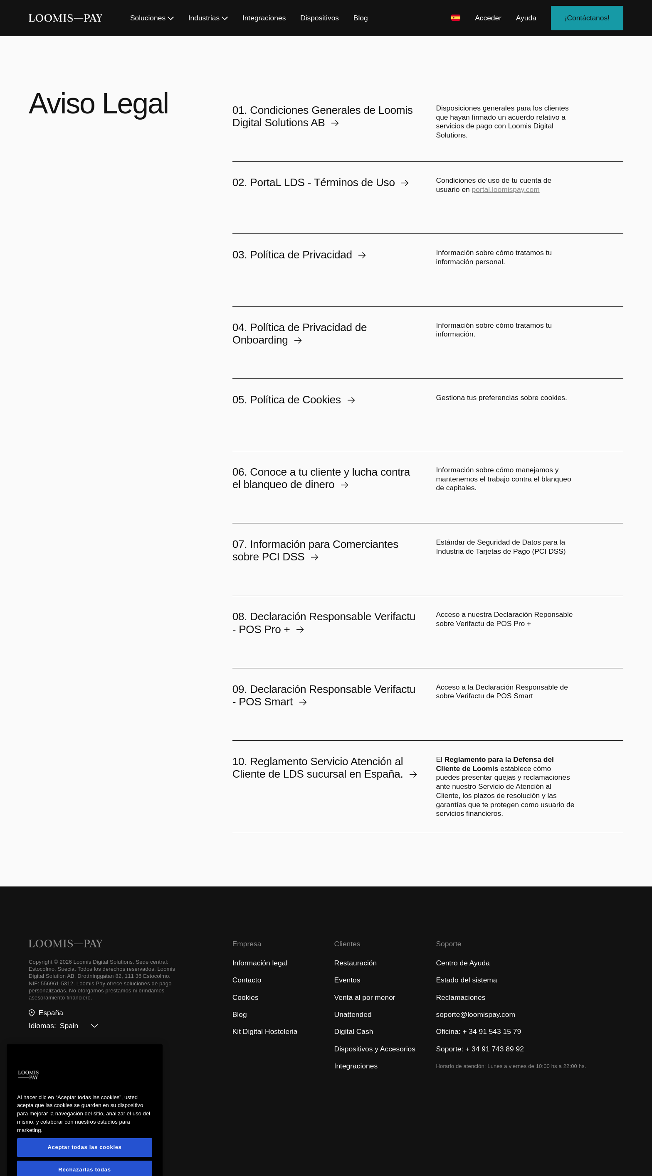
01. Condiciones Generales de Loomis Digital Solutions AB (322, 116)
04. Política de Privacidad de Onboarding (299, 333)
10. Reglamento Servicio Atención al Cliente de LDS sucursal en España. (324, 767)
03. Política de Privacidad (299, 254)
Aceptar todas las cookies (84, 1162)
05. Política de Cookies (293, 399)
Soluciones (152, 18)
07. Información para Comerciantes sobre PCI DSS (315, 550)
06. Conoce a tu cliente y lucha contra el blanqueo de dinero (321, 478)
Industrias (208, 18)
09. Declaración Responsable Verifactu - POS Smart (324, 695)
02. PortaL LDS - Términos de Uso (320, 182)
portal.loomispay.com (506, 189)
